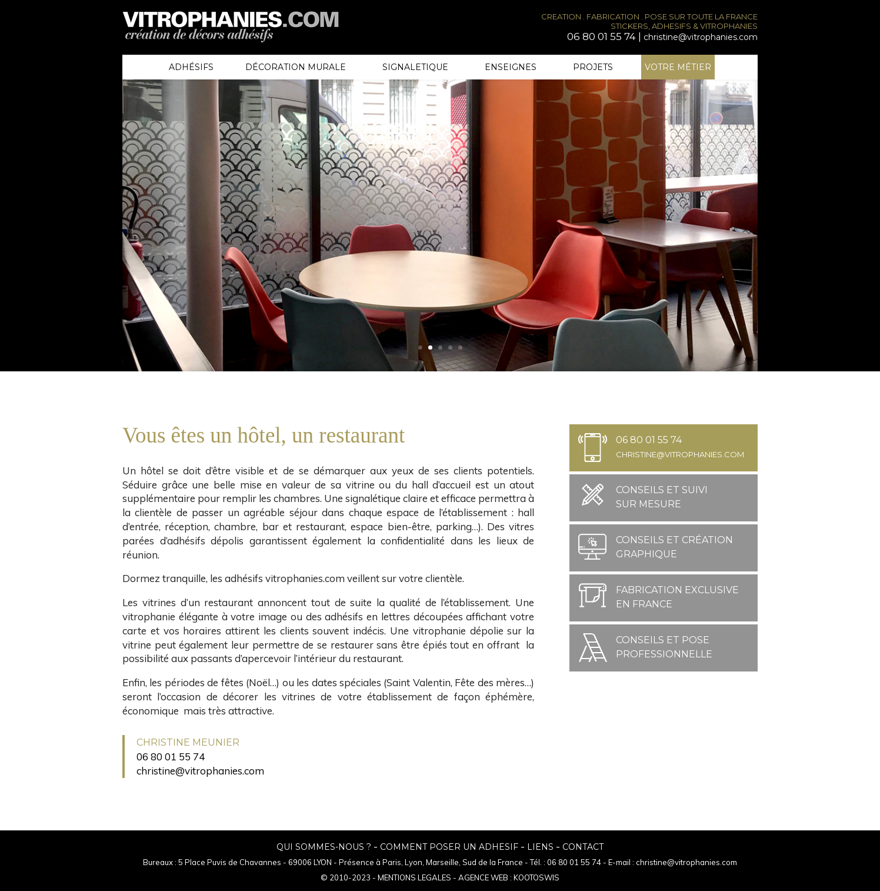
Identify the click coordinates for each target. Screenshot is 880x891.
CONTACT (583, 847)
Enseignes (510, 67)
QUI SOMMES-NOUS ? (323, 847)
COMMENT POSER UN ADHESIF (449, 847)
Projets (593, 67)
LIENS (540, 847)
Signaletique (415, 67)
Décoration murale (295, 67)
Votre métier (678, 67)
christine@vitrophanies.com (701, 37)
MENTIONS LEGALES (414, 877)
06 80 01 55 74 (601, 36)
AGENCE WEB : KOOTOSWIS (508, 877)
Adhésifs (191, 67)
